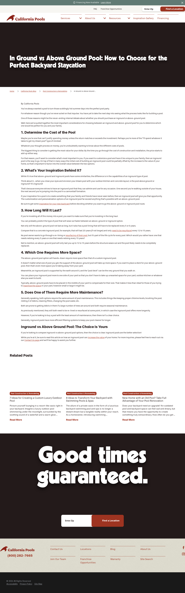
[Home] (25, 17)
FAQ (95, 9)
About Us (145, 549)
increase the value (96, 337)
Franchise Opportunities (111, 9)
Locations (85, 549)
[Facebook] (183, 547)
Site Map (38, 584)
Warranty (115, 559)
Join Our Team (58, 559)
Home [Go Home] (12, 91)
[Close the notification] (182, 3)
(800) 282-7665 (20, 555)
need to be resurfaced (122, 230)
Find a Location (174, 8)
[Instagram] (183, 554)
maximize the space (32, 286)
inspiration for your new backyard (54, 204)
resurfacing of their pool (76, 235)
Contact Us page (31, 340)
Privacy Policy (26, 584)
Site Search (146, 559)
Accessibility (12, 584)
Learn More (106, 2)
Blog (112, 549)
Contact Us (56, 549)
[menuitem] (71, 18)
